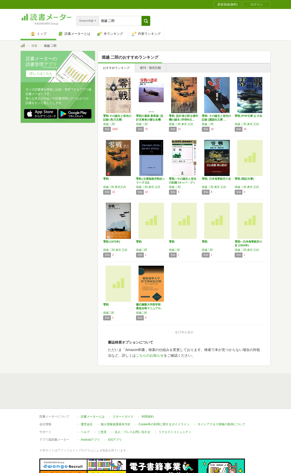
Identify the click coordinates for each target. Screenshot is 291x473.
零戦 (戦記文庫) (244, 178)
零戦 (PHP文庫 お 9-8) (248, 115)
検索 (34, 45)
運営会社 (87, 424)
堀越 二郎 (109, 124)
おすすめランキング (116, 68)
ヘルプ (85, 431)
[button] (146, 21)
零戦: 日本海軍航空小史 (216, 178)
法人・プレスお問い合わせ (132, 431)
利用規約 (147, 416)
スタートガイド (123, 416)
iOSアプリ (115, 439)
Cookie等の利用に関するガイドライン (164, 424)
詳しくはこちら (41, 73)
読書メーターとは (93, 416)
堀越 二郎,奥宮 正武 (181, 124)
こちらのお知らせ (150, 355)
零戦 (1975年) (111, 241)
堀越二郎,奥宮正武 (114, 186)
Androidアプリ (90, 439)
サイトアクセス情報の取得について (221, 424)
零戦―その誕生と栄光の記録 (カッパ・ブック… (182, 182)
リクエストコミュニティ (174, 431)
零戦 (106, 178)
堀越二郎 (141, 249)
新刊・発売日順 (150, 68)
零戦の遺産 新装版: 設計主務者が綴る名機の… (149, 119)
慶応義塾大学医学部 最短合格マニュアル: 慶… (149, 308)
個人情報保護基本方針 (116, 424)
